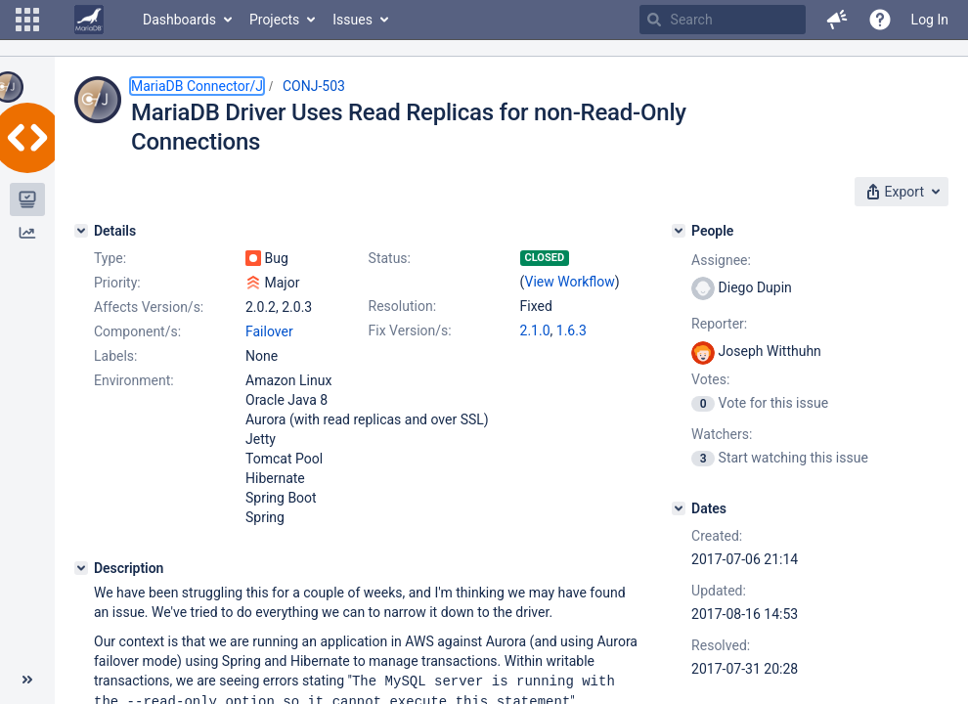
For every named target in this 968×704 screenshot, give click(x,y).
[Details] (81, 231)
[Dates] (678, 508)
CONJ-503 (314, 86)
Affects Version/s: (148, 307)
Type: (110, 258)
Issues (352, 19)
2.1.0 (535, 330)
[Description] (81, 568)
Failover (269, 331)
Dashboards (179, 19)
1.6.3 (571, 330)
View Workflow (570, 281)
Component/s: (137, 331)
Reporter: (719, 323)
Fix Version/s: (410, 330)
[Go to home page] (89, 19)
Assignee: (721, 260)
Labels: (115, 356)
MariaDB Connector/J (197, 86)
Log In (929, 19)
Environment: (134, 380)
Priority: (117, 282)
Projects (274, 19)
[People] (678, 231)
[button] (27, 19)
